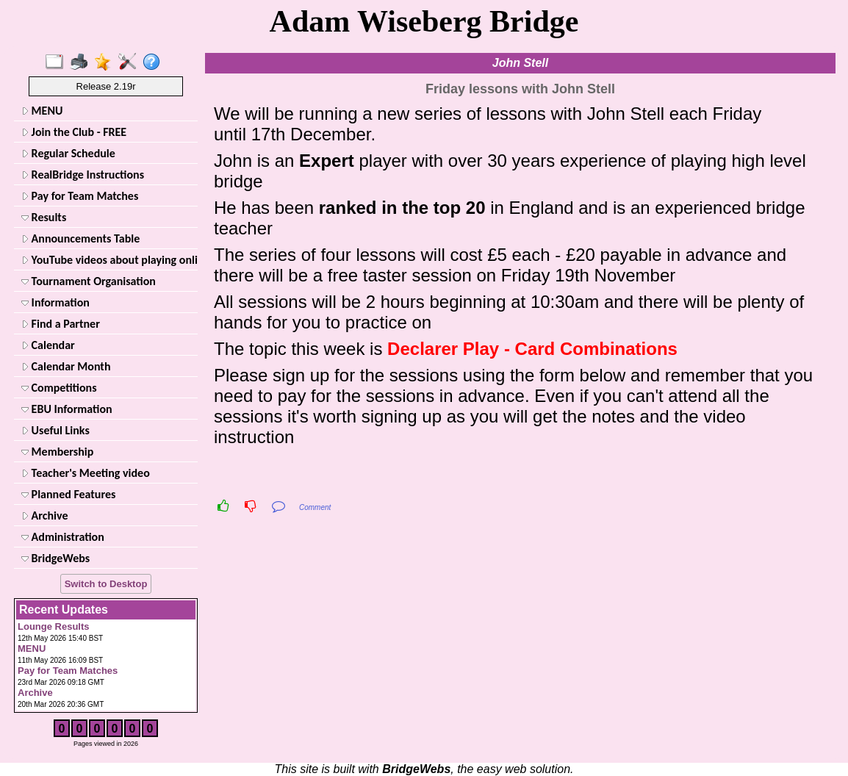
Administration (62, 537)
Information (55, 302)
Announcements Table (80, 238)
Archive (44, 515)
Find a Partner (60, 324)
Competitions (59, 388)
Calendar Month (66, 366)
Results (43, 217)
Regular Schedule (68, 153)
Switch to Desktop (106, 583)
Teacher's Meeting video (85, 473)
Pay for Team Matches (79, 196)
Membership (57, 452)
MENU (41, 111)
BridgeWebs (55, 558)
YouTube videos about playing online (108, 260)
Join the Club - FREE (73, 132)
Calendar (48, 345)
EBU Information (66, 409)
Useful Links (55, 430)
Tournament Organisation (88, 281)
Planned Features (68, 494)
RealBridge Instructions (82, 175)
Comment (315, 507)
